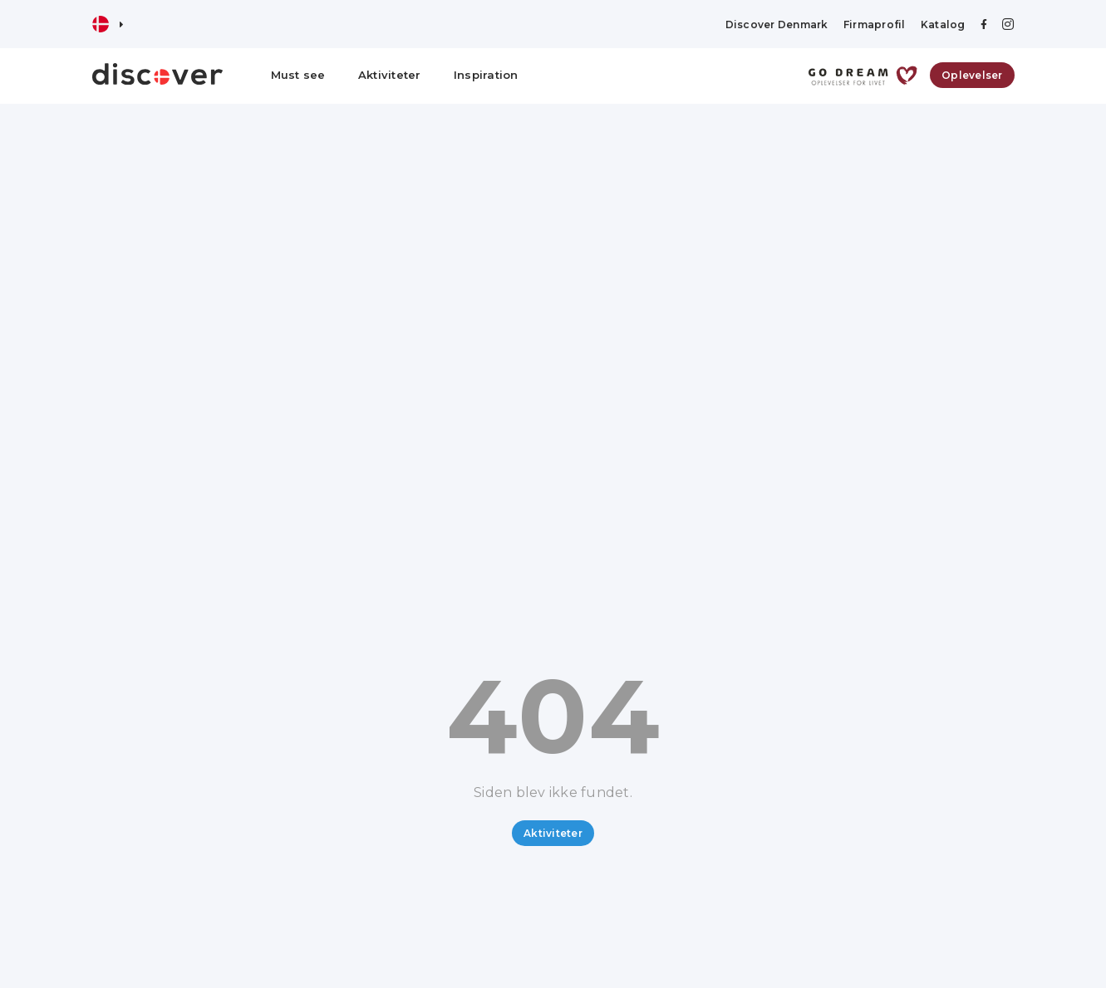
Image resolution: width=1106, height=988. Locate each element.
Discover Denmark (776, 24)
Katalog (943, 24)
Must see (298, 74)
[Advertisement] (553, 228)
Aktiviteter (389, 74)
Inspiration (486, 74)
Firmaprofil (874, 24)
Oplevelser (972, 75)
